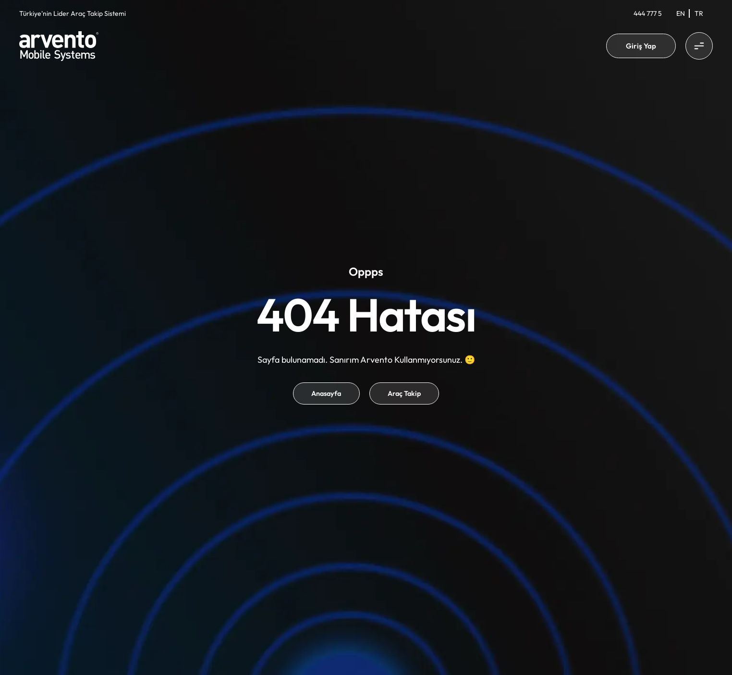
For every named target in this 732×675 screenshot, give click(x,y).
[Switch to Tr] (699, 13)
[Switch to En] (680, 13)
